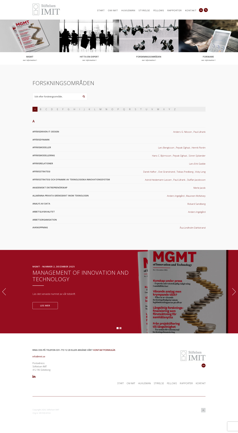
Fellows (158, 10)
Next (234, 291)
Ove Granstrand (166, 171)
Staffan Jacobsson (196, 179)
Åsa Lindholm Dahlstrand (193, 227)
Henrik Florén (199, 147)
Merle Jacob (200, 187)
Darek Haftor (149, 171)
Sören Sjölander (197, 155)
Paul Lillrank (200, 131)
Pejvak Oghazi (183, 147)
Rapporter (174, 10)
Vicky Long (200, 171)
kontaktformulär (104, 350)
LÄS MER (45, 305)
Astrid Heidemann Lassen (158, 179)
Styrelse (144, 10)
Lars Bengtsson (166, 147)
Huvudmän (128, 10)
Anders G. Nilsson (182, 131)
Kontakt (191, 10)
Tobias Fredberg (185, 171)
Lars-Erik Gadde (197, 163)
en (201, 10)
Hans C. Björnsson (161, 155)
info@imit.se (38, 356)
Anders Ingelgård (175, 195)
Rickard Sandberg (196, 203)
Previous (4, 291)
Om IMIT (113, 10)
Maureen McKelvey (196, 195)
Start (101, 10)
